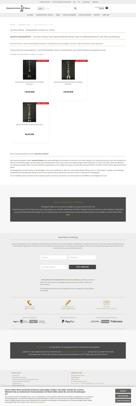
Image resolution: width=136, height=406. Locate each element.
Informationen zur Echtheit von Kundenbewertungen (28, 347)
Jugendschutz (16, 341)
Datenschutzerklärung (31, 402)
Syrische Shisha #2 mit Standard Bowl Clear (106, 82)
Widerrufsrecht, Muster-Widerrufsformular (25, 337)
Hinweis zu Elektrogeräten (20, 345)
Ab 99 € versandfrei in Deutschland (61, 2)
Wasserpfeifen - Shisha (44, 15)
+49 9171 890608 (29, 266)
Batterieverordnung (18, 343)
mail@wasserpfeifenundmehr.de (84, 345)
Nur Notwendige (123, 396)
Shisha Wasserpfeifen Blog (20, 371)
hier (41, 248)
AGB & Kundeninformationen (21, 339)
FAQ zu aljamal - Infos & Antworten (23, 379)
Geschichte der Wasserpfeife (21, 369)
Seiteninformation (17, 367)
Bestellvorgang (17, 363)
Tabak (58, 15)
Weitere (97, 15)
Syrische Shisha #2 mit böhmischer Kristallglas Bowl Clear (68, 83)
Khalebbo (41, 128)
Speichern (123, 391)
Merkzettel (95, 2)
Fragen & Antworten (44, 2)
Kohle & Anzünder (69, 15)
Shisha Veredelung (18, 373)
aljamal (30, 15)
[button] (79, 2)
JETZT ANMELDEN (82, 224)
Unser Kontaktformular (68, 266)
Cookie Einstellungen (123, 400)
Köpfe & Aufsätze (85, 15)
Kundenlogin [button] (86, 2)
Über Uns (106, 15)
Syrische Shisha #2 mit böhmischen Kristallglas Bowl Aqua (29, 83)
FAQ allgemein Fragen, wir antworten (23, 377)
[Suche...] (40, 8)
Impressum (42, 402)
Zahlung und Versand (19, 365)
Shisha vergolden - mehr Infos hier (68, 175)
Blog (74, 2)
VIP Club (15, 375)
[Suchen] (75, 8)
